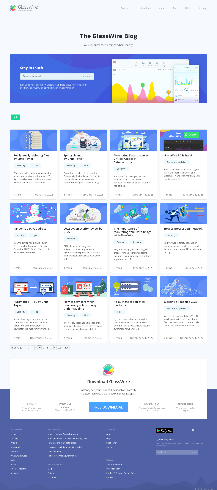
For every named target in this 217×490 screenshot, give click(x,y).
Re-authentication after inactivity (129, 303)
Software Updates (176, 162)
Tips (35, 165)
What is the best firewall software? (63, 434)
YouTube (52, 477)
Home (13, 434)
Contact (109, 447)
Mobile (162, 8)
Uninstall (15, 473)
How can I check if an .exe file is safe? (65, 447)
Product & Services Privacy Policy (121, 473)
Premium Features (19, 455)
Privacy (20, 235)
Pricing (202, 8)
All (15, 117)
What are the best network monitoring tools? (68, 438)
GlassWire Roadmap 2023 (180, 302)
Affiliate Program (18, 468)
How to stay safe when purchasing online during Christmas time (80, 305)
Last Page (63, 347)
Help (187, 8)
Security (21, 165)
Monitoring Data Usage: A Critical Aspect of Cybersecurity (131, 159)
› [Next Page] (54, 347)
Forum (109, 434)
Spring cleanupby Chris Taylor (73, 157)
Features (125, 8)
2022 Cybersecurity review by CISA (83, 230)
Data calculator (54, 451)
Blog (175, 8)
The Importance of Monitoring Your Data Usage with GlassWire (132, 232)
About (13, 464)
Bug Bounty (111, 442)
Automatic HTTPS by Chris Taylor (31, 303)
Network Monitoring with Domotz (62, 455)
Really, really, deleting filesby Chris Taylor (31, 157)
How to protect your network (183, 228)
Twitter (51, 473)
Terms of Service (114, 464)
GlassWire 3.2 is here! (178, 155)
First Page (16, 347)
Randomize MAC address (30, 228)
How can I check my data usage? (62, 442)
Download (145, 8)
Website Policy (113, 468)
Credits (109, 477)
